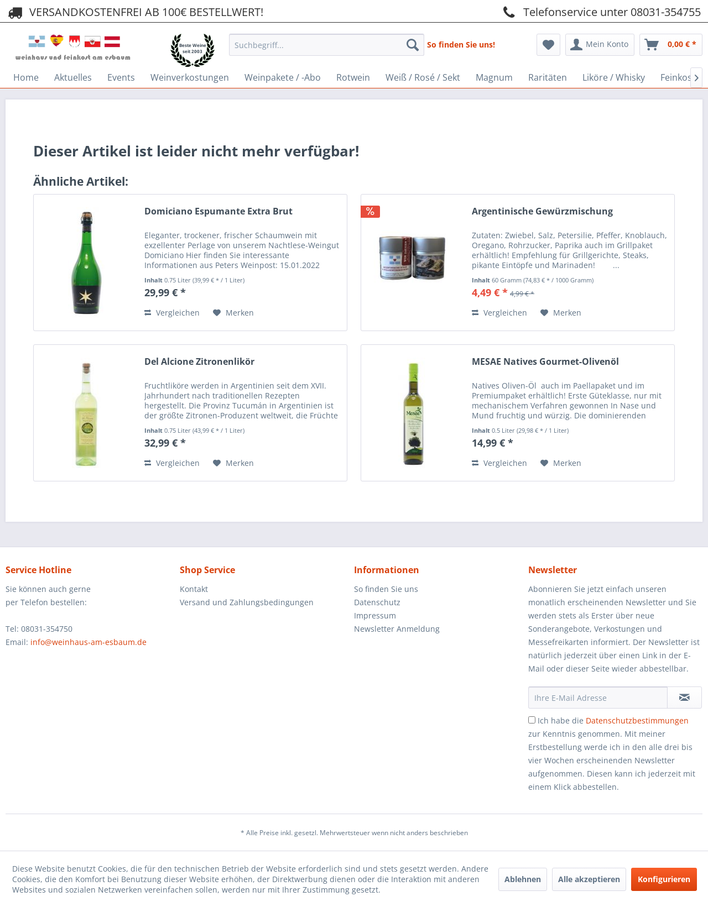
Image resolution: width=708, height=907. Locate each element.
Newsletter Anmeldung (397, 628)
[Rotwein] (353, 77)
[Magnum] (494, 77)
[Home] (26, 77)
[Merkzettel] (548, 45)
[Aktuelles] (73, 77)
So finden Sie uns (386, 589)
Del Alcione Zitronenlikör (199, 362)
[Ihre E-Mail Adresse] (598, 697)
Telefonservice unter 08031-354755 (600, 11)
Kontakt (194, 589)
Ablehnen (522, 879)
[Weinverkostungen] (190, 77)
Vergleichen (172, 312)
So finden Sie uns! (461, 44)
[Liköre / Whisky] (614, 77)
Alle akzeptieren (589, 879)
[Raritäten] (547, 77)
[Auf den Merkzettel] (233, 312)
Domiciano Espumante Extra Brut (218, 211)
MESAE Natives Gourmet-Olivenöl (545, 362)
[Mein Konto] (599, 45)
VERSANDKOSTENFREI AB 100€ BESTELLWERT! (134, 11)
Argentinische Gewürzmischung (542, 211)
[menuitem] (326, 42)
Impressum (375, 615)
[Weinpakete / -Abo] (283, 77)
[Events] (121, 77)
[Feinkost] (678, 77)
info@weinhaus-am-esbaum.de (88, 642)
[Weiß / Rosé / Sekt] (423, 77)
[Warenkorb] (670, 45)
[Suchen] (412, 45)
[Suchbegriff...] (326, 45)
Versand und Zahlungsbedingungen (247, 602)
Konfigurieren (664, 879)
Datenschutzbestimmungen (637, 720)
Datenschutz (377, 602)
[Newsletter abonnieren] (684, 697)
